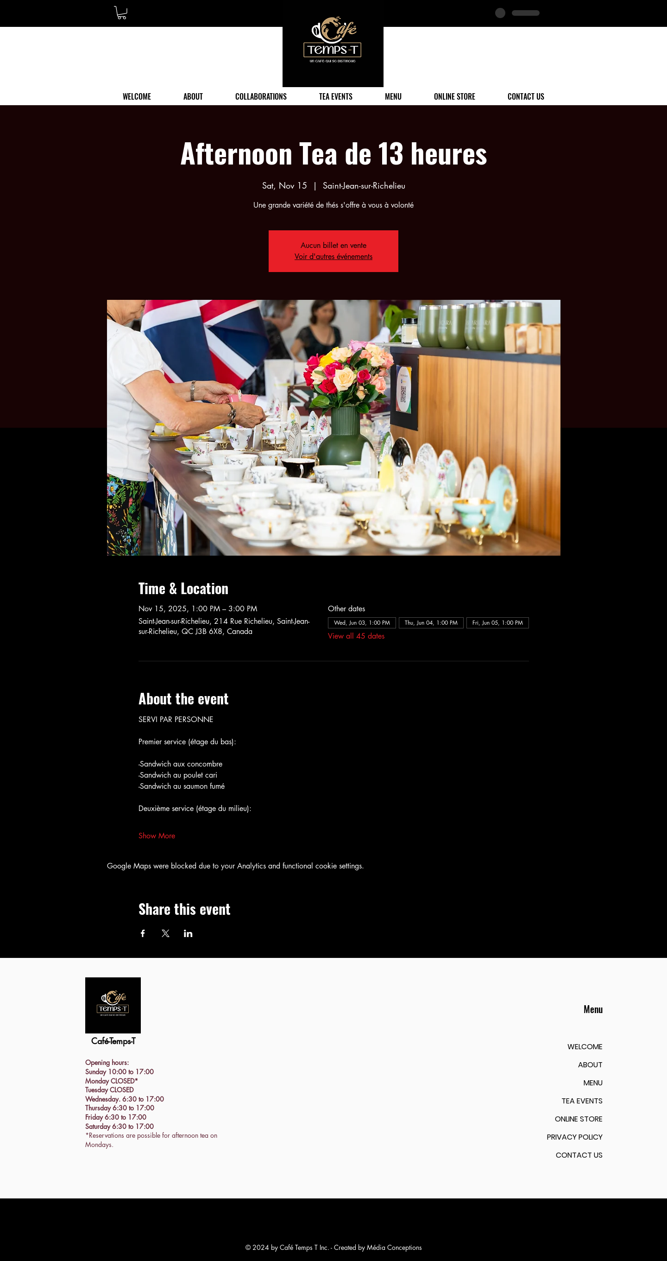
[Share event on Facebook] (142, 933)
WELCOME (585, 1046)
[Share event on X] (165, 933)
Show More (156, 836)
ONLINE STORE (579, 1119)
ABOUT (590, 1064)
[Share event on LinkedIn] (188, 933)
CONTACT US (579, 1155)
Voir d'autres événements (333, 256)
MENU (593, 1082)
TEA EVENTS (582, 1101)
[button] (122, 12)
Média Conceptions (394, 1247)
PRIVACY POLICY (575, 1137)
